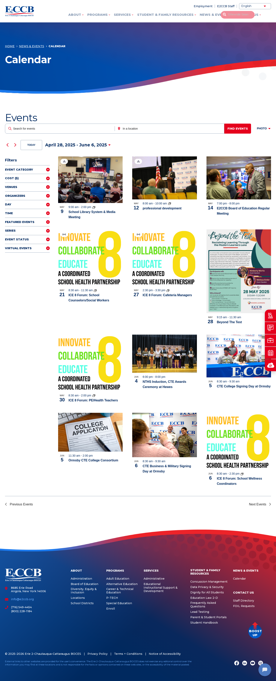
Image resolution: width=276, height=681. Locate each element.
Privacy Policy (97, 654)
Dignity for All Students (207, 592)
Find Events (239, 128)
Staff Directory (243, 600)
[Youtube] (252, 663)
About (74, 15)
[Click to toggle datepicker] (78, 145)
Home (10, 47)
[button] (255, 631)
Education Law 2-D (204, 598)
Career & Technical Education (119, 590)
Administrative (154, 578)
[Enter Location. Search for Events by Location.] (170, 128)
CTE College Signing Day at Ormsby (244, 386)
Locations (78, 598)
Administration (81, 578)
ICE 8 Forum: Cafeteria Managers (167, 295)
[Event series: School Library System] (93, 207)
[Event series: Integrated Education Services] (169, 203)
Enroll (110, 608)
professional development (162, 208)
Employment (203, 6)
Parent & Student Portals (208, 617)
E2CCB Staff (225, 6)
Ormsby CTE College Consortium (93, 460)
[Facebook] (236, 663)
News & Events (214, 15)
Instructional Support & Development (161, 589)
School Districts (82, 603)
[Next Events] (15, 145)
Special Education (119, 603)
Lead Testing (199, 612)
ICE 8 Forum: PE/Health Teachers (93, 400)
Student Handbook (204, 622)
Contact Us (246, 15)
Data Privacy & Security (207, 587)
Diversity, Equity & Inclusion (84, 590)
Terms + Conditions (128, 654)
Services (122, 15)
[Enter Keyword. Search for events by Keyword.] (60, 128)
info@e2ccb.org (22, 599)
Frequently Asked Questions (203, 604)
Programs (97, 15)
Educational (152, 584)
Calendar (239, 578)
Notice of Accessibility (165, 654)
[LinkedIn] (244, 663)
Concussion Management (208, 581)
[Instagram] (260, 663)
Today (31, 145)
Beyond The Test (229, 322)
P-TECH (112, 598)
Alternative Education (122, 584)
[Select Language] (255, 6)
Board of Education (84, 584)
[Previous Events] (7, 145)
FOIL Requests (244, 606)
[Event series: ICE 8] (95, 290)
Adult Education (117, 578)
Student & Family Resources (165, 15)
